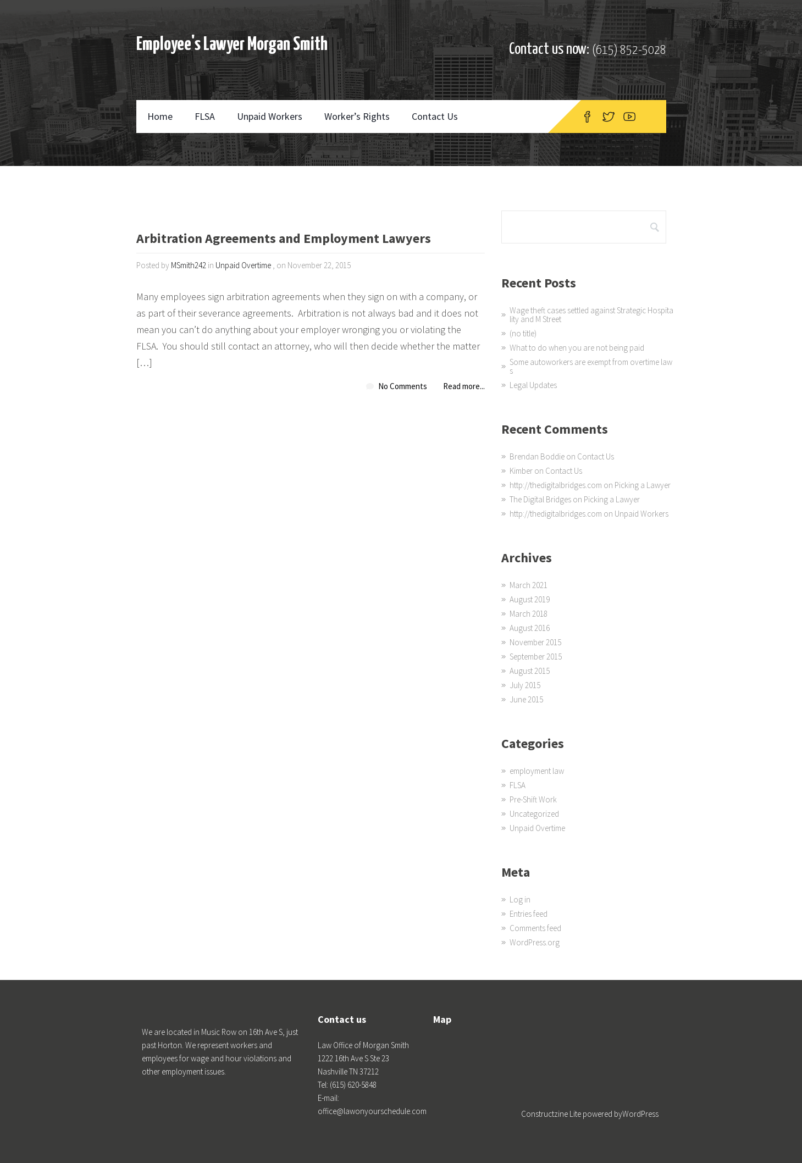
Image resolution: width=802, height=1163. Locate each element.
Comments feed (535, 928)
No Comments (402, 386)
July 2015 (525, 685)
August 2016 (530, 628)
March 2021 (528, 585)
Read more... (464, 386)
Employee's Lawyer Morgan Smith (232, 45)
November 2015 (535, 642)
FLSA (205, 116)
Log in (520, 899)
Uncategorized (534, 813)
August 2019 (530, 599)
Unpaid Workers (269, 116)
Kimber (521, 471)
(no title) (523, 333)
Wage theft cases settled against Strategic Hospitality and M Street (591, 314)
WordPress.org (535, 942)
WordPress (640, 1114)
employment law (537, 771)
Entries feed (528, 914)
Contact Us (435, 116)
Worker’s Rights (357, 116)
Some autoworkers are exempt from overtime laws (591, 366)
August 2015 (530, 671)
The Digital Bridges (540, 499)
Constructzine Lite (552, 1114)
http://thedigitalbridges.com (556, 485)
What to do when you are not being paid (577, 347)
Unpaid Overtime (243, 265)
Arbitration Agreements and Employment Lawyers (283, 239)
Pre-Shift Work (533, 799)
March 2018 (528, 613)
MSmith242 (188, 265)
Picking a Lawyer (643, 485)
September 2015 (536, 656)
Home (160, 116)
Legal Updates (533, 385)
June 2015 (526, 699)
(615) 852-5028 (629, 50)
